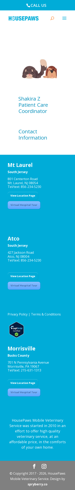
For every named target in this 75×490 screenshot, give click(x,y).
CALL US (38, 5)
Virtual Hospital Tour (24, 205)
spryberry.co (37, 484)
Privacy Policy (18, 314)
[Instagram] (44, 466)
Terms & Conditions (46, 314)
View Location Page (22, 195)
